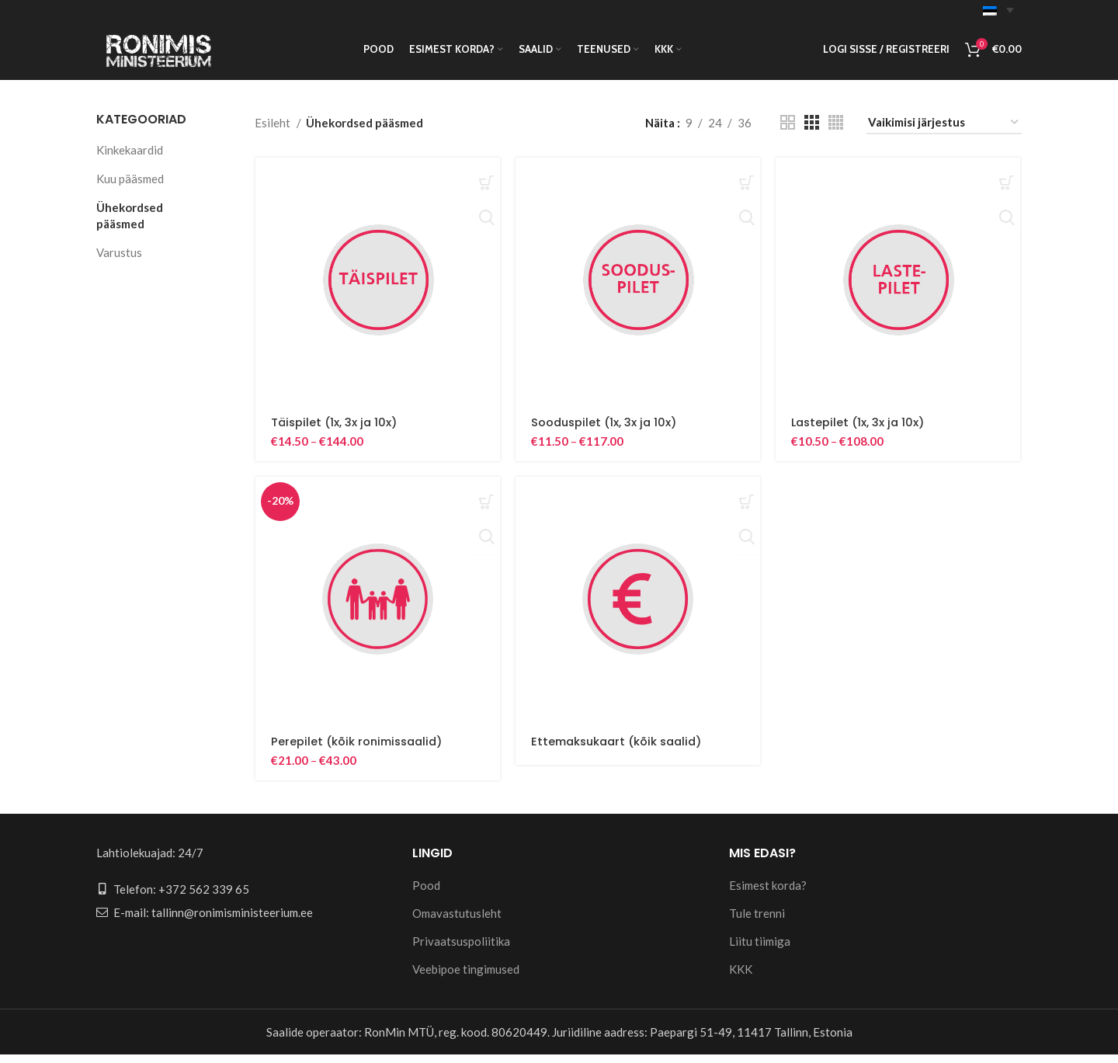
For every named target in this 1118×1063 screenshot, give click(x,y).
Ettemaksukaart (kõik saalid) (621, 752)
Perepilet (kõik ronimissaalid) (359, 752)
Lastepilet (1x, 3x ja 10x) (860, 432)
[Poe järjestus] (944, 132)
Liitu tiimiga (759, 950)
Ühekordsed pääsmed (129, 225)
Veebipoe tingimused (465, 978)
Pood (426, 894)
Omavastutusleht (457, 922)
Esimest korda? (768, 894)
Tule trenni (757, 922)
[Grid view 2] (787, 132)
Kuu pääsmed (130, 188)
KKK (740, 978)
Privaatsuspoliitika (461, 950)
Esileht (274, 132)
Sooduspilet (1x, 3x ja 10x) (606, 432)
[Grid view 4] (835, 132)
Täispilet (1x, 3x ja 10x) (335, 432)
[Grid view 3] (811, 132)
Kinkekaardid (129, 159)
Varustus (119, 262)
